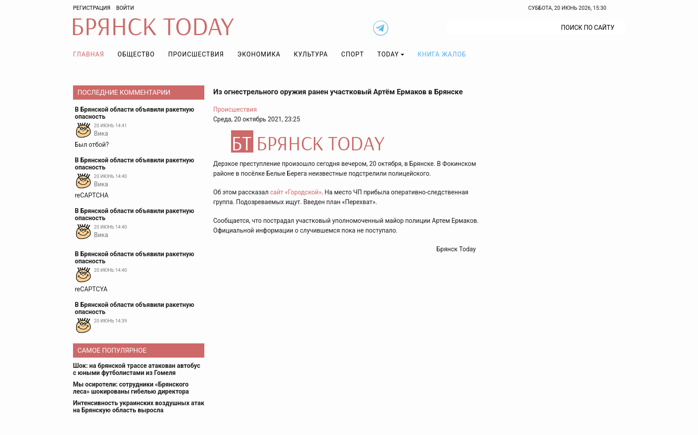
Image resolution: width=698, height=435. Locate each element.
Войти (125, 8)
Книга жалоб (442, 54)
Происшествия (196, 54)
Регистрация (91, 8)
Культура (311, 54)
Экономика (258, 54)
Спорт (352, 54)
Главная (88, 54)
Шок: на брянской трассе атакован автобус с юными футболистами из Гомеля (136, 369)
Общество (136, 54)
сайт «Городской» (295, 192)
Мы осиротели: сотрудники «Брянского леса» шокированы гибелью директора (131, 388)
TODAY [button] (388, 54)
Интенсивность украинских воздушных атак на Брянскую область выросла (138, 406)
